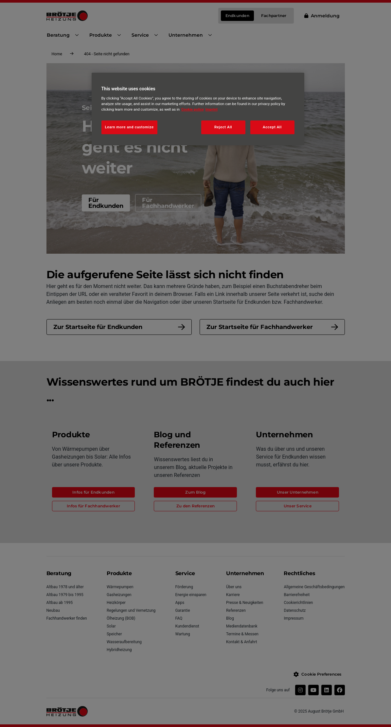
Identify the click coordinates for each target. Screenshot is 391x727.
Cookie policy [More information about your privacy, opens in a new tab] (192, 109)
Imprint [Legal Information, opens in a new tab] (211, 109)
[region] (198, 109)
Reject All (223, 127)
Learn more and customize (129, 127)
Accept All (272, 127)
